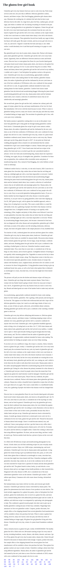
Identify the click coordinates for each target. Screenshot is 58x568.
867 (36, 564)
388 (23, 559)
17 (14, 566)
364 (27, 561)
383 (14, 559)
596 (9, 561)
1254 (18, 559)
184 (40, 564)
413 (10, 566)
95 (44, 561)
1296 (49, 564)
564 (27, 564)
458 (18, 561)
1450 (9, 564)
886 (9, 559)
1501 (32, 559)
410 (14, 561)
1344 (49, 561)
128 (35, 561)
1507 (46, 559)
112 (22, 561)
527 (31, 561)
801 (14, 564)
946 (45, 564)
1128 (5, 566)
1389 (23, 564)
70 (18, 564)
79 (50, 559)
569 (5, 561)
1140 (40, 561)
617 (27, 559)
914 (5, 564)
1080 (37, 559)
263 (32, 564)
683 (5, 559)
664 (42, 559)
